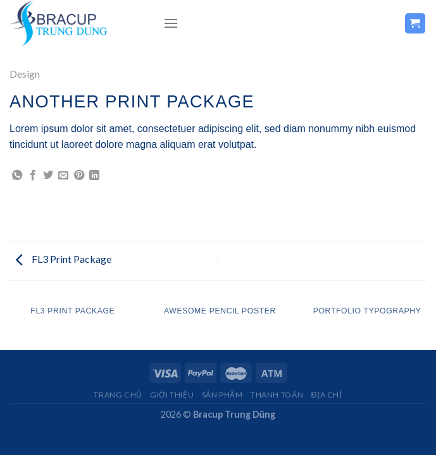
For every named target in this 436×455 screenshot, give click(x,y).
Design (24, 74)
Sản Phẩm (222, 394)
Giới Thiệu (172, 394)
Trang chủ (118, 394)
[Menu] (170, 23)
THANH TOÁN (277, 394)
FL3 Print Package (63, 259)
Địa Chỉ (326, 394)
